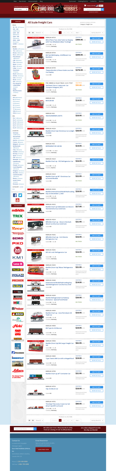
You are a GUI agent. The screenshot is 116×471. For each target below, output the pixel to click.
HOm (17, 113)
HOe (17, 111)
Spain (17, 155)
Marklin (18, 49)
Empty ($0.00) (91, 6)
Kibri (17, 66)
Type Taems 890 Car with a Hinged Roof (60, 358)
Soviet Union (17, 181)
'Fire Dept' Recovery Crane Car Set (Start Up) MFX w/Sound (58, 405)
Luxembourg (16, 162)
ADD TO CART (96, 38)
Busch (18, 74)
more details (96, 42)
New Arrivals (22, 1)
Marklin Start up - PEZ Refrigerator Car (59, 161)
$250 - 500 (16, 37)
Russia (17, 178)
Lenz (17, 78)
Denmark (18, 159)
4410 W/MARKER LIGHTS (54, 116)
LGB (17, 60)
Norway (18, 154)
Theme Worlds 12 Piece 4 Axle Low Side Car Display (59, 71)
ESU (17, 81)
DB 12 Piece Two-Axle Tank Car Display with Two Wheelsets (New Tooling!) (59, 41)
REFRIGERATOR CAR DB (54, 146)
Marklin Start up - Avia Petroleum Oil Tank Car (59, 314)
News (15, 1)
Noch (17, 80)
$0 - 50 (18, 27)
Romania (18, 184)
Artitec (18, 76)
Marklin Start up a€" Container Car (58, 374)
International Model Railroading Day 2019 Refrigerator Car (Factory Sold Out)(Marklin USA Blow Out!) (59, 284)
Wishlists (101, 1)
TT (16, 109)
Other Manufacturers (17, 90)
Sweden (18, 152)
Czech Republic (17, 168)
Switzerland (16, 137)
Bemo (17, 64)
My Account (72, 1)
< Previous (54, 33)
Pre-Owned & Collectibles (17, 85)
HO (17, 97)
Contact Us (93, 1)
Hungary (18, 171)
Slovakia (18, 173)
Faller (17, 68)
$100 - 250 (16, 33)
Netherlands (16, 147)
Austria (18, 140)
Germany (16, 133)
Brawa (18, 53)
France (18, 142)
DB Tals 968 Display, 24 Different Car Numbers (58, 56)
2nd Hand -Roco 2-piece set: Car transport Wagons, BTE (57, 86)
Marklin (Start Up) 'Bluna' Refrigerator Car (59, 268)
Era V (18, 126)
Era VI (18, 128)
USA (17, 157)
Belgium (18, 144)
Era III (18, 122)
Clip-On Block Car (52, 389)
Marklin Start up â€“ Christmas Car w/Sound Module (58, 177)
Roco (18, 55)
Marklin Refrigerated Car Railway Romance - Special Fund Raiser (57, 299)
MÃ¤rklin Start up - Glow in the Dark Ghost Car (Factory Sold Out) (58, 223)
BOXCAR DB (50, 101)
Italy (17, 150)
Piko (18, 62)
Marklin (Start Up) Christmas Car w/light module (60, 132)
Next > (77, 33)
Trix (17, 51)
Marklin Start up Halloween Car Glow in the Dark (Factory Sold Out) (60, 208)
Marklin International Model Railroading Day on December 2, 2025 (60, 193)
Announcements (32, 1)
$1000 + (18, 44)
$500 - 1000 (16, 41)
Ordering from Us (83, 1)
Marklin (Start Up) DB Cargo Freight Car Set (60, 344)
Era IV (18, 124)
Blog (41, 1)
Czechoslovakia (17, 175)
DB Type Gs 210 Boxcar (54, 328)
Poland (18, 165)
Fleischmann (16, 57)
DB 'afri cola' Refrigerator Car (56, 252)
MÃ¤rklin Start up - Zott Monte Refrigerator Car (57, 238)
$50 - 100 (16, 30)
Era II (18, 120)
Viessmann (16, 71)
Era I (17, 118)
